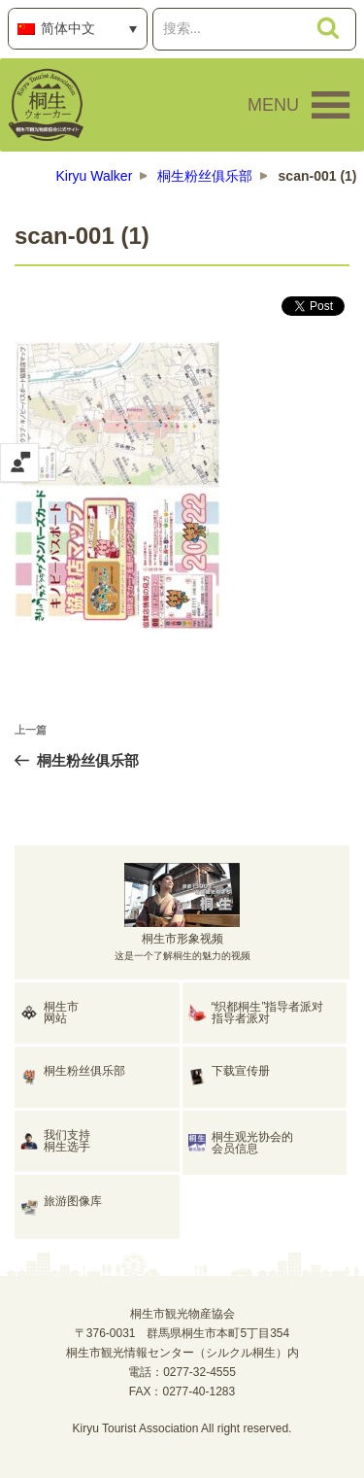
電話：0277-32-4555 (182, 1372)
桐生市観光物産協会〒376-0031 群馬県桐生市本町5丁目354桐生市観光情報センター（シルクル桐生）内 (182, 1333)
